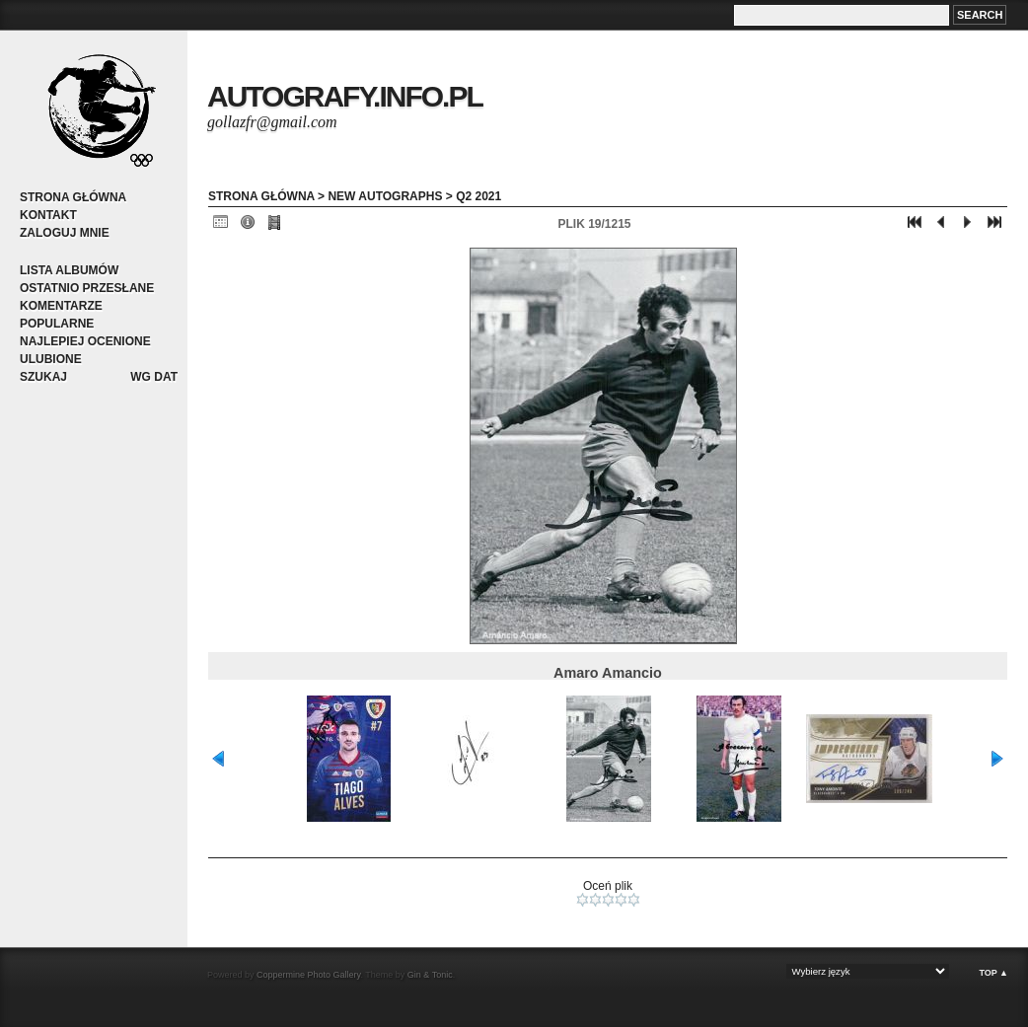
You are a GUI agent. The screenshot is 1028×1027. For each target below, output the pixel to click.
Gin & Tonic (430, 975)
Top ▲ (993, 973)
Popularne (57, 323)
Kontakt (48, 215)
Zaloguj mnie (65, 233)
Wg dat (154, 377)
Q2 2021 (478, 196)
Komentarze (61, 306)
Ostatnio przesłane (87, 288)
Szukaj (43, 377)
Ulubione (51, 359)
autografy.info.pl (344, 96)
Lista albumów (69, 270)
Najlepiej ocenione (85, 341)
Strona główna (73, 197)
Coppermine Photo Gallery (308, 975)
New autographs (385, 196)
